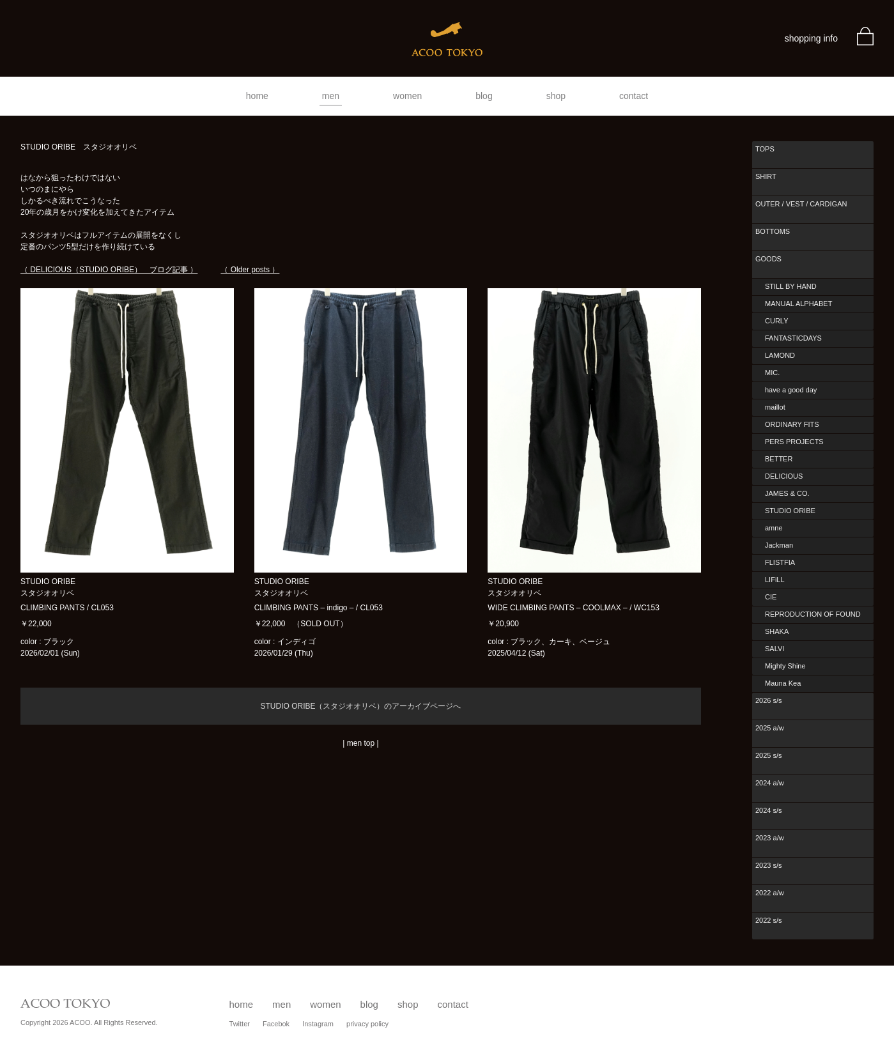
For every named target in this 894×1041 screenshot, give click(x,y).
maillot (775, 407)
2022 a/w (769, 893)
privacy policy (367, 1024)
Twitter (239, 1024)
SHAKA (777, 631)
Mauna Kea (783, 683)
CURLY (776, 321)
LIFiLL (775, 579)
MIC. (772, 372)
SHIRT (765, 176)
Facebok (276, 1024)
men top (360, 743)
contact (633, 96)
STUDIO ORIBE (790, 510)
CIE (770, 597)
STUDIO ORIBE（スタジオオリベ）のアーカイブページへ (360, 706)
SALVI (774, 648)
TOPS (765, 149)
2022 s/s (768, 920)
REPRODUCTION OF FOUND (813, 614)
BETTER (778, 459)
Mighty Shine (785, 666)
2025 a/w (769, 728)
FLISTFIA (780, 562)
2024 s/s (768, 810)
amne (774, 528)
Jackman (779, 545)
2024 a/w (769, 783)
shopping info (811, 38)
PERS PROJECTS (794, 441)
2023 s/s (768, 865)
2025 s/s (768, 755)
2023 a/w (769, 838)
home (257, 96)
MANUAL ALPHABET (798, 303)
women (407, 96)
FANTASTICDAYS (793, 338)
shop (556, 96)
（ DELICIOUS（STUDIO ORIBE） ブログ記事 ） (108, 269)
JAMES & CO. (787, 493)
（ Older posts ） (249, 269)
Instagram (318, 1024)
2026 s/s (768, 700)
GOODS (768, 259)
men (330, 96)
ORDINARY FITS (792, 424)
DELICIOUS (784, 476)
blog (483, 96)
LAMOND (780, 355)
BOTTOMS (772, 231)
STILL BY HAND (791, 286)
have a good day (791, 390)
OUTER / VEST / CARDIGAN (801, 204)
